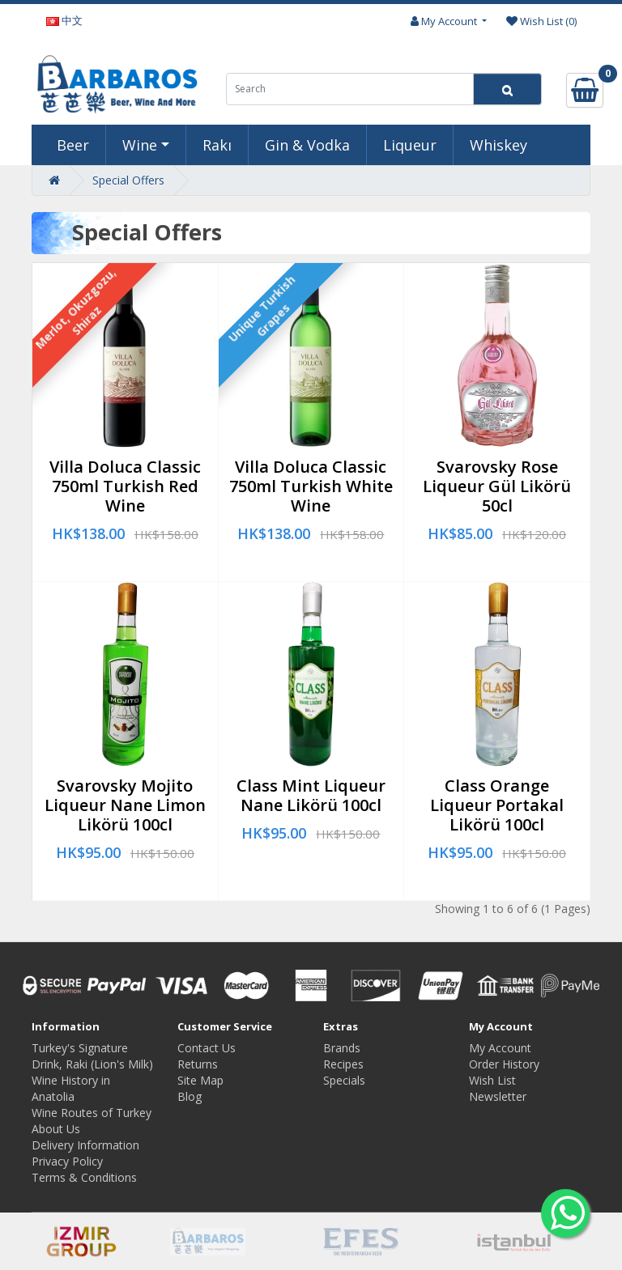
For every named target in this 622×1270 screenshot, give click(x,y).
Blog (189, 1096)
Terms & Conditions (84, 1177)
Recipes (343, 1064)
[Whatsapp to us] (565, 1213)
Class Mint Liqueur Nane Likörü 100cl (311, 795)
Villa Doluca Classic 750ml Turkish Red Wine (125, 486)
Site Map (200, 1080)
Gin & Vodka (307, 145)
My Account (500, 1048)
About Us (56, 1128)
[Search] (507, 89)
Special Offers (128, 180)
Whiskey (498, 145)
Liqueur (410, 145)
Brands (341, 1048)
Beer (73, 145)
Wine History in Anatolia (71, 1088)
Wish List (492, 1080)
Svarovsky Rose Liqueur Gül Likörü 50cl (497, 486)
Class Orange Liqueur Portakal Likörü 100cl (497, 805)
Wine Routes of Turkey (91, 1112)
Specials (344, 1080)
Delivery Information (85, 1145)
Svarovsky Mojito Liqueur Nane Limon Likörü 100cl (125, 805)
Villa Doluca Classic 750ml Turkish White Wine (311, 486)
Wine (139, 145)
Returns (197, 1064)
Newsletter (497, 1096)
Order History (504, 1064)
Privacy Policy (67, 1161)
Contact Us (206, 1048)
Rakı (217, 145)
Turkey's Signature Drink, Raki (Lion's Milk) (92, 1056)
